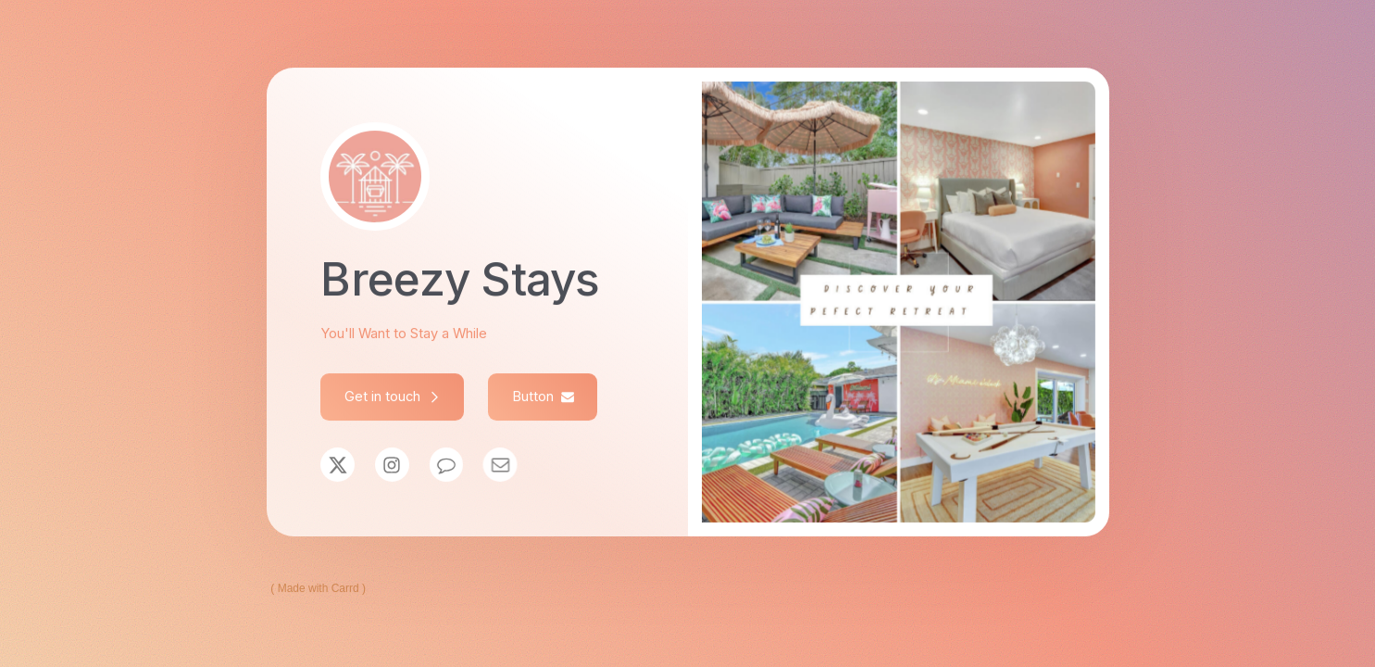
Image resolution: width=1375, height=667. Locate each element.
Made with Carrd (318, 588)
